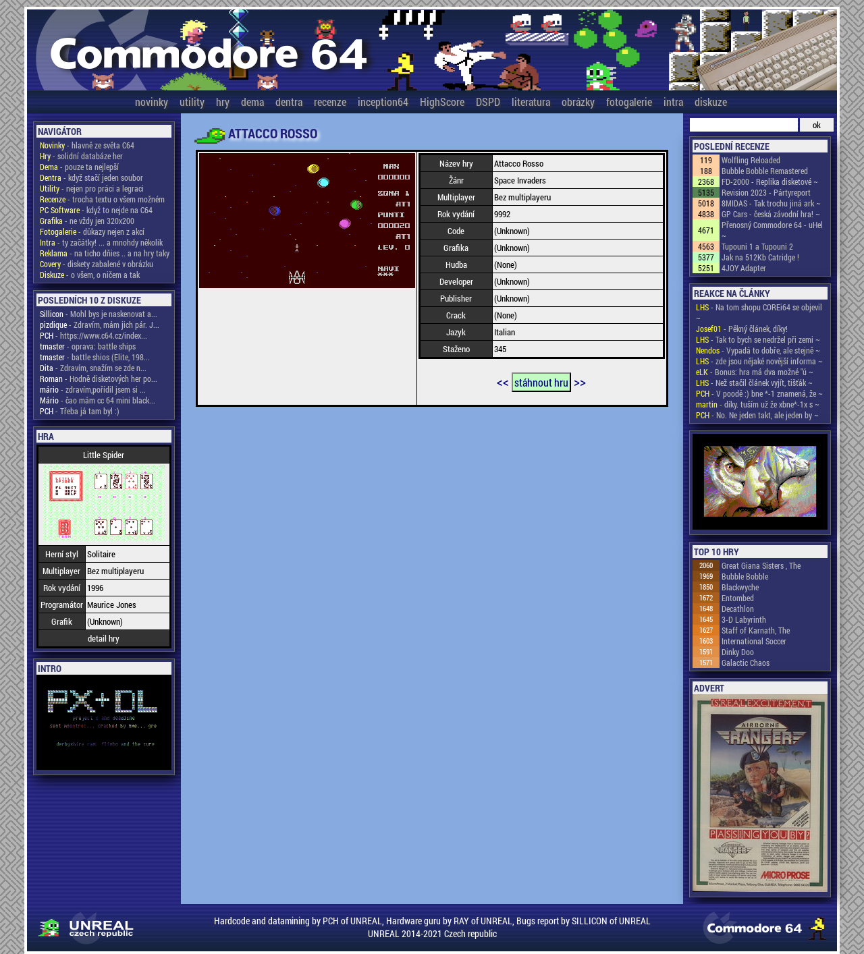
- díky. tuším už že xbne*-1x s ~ (757, 404)
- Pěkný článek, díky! (742, 328)
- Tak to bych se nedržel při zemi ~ (758, 339)
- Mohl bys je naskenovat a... (98, 313)
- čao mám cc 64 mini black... (97, 400)
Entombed (738, 597)
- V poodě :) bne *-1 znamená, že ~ (759, 393)
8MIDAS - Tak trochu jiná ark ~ (771, 203)
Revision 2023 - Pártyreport (766, 192)
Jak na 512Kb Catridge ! (760, 257)
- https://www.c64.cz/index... (93, 335)
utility (192, 101)
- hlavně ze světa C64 (87, 145)
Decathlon (738, 608)
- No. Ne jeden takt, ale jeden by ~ (757, 415)
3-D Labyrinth (744, 619)
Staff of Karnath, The (756, 630)
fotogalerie (629, 101)
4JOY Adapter (744, 267)
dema (252, 101)
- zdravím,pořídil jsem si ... (93, 389)
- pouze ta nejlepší (79, 166)
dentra (288, 101)
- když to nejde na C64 (96, 209)
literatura (531, 101)
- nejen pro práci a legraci (92, 188)
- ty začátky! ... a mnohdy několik (101, 242)
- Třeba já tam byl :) (79, 410)
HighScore (442, 101)
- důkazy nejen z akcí (92, 231)
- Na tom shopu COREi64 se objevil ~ (759, 312)
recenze (330, 101)
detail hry (103, 638)
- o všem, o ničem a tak (90, 274)
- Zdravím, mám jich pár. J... (99, 324)
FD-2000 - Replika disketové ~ (770, 181)
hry (223, 101)
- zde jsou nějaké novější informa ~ (759, 361)
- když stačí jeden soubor (91, 177)
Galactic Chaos (746, 662)
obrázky (578, 101)
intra (673, 101)
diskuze (711, 101)
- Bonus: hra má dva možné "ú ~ (754, 371)
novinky (151, 101)
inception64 (383, 101)
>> (580, 381)
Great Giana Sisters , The (761, 565)
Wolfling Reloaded (751, 160)
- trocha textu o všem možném (102, 199)
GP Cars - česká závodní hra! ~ (771, 213)
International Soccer (754, 641)
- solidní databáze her (81, 155)
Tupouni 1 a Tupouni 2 (757, 246)
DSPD (488, 101)
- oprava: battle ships (88, 346)
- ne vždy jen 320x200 (87, 220)
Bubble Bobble (745, 576)
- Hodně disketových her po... (98, 378)
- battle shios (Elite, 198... (95, 357)
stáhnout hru (541, 382)
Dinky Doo (738, 651)
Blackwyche (740, 587)
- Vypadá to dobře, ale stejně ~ (758, 350)
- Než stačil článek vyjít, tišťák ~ (754, 382)
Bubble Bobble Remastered (765, 170)
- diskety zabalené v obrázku (96, 263)
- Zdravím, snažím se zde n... (93, 367)
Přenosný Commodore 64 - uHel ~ (772, 230)
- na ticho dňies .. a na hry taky (104, 253)
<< (503, 381)
